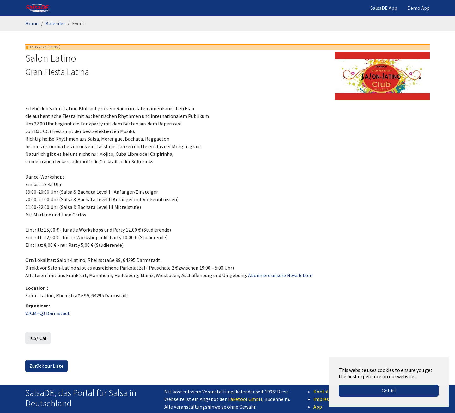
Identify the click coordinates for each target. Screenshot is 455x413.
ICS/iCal (37, 338)
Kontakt (322, 391)
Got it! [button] (389, 390)
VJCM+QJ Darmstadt (47, 313)
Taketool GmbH (245, 399)
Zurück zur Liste (46, 366)
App (317, 407)
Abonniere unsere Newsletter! (280, 275)
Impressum (325, 399)
